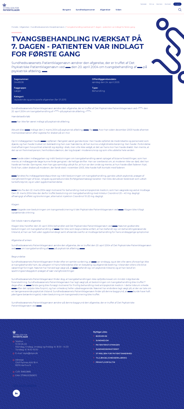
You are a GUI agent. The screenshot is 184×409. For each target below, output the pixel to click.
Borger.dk (101, 336)
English (177, 4)
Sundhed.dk (102, 340)
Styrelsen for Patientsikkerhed (114, 353)
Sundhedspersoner (85, 10)
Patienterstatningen (108, 345)
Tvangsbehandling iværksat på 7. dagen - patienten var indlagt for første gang (100, 27)
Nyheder (144, 4)
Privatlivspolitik (105, 362)
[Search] (179, 9)
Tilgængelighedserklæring (111, 358)
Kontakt (168, 4)
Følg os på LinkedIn (24, 385)
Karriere (159, 4)
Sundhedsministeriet (107, 349)
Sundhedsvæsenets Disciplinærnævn (47, 27)
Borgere (67, 10)
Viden (118, 10)
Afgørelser (105, 10)
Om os (151, 4)
